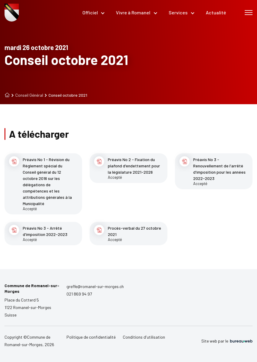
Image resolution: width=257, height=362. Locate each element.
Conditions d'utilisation (144, 337)
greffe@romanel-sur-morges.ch (95, 286)
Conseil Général (27, 95)
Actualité (216, 12)
